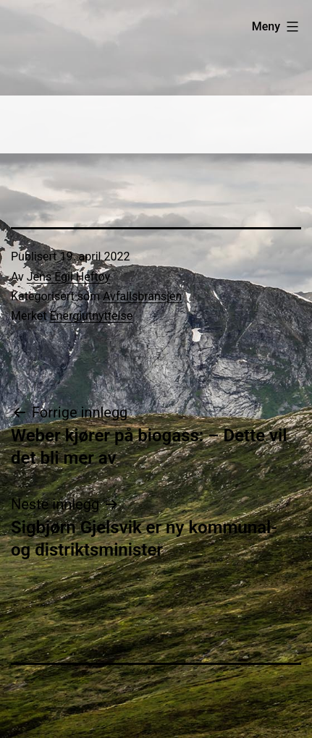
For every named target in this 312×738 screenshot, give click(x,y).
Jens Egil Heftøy (68, 277)
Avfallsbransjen (142, 296)
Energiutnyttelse (91, 316)
